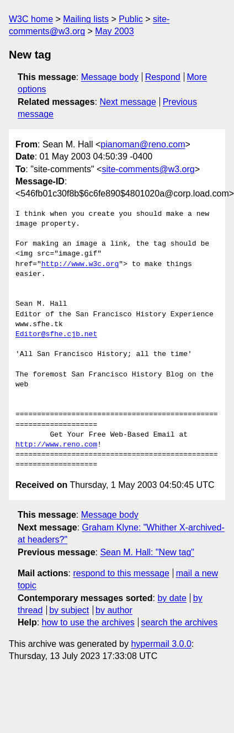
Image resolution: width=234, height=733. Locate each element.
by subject (69, 610)
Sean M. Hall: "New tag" (147, 552)
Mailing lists (86, 19)
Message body (110, 77)
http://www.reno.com (56, 445)
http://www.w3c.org (80, 264)
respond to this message (121, 573)
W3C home (31, 19)
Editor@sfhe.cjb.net (56, 334)
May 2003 (114, 31)
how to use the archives (88, 622)
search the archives (179, 622)
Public (131, 19)
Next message (128, 102)
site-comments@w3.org (148, 169)
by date (171, 598)
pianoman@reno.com (142, 144)
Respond (162, 77)
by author (113, 610)
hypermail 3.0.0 (161, 644)
